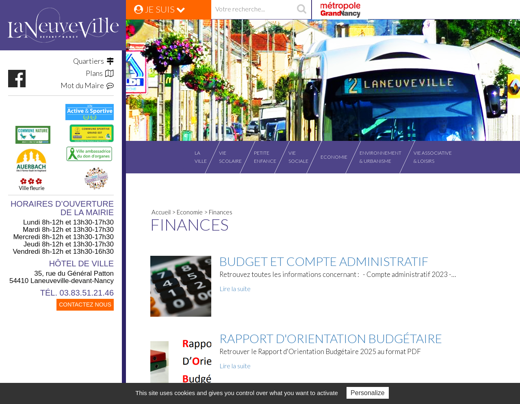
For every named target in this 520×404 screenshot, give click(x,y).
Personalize (368, 392)
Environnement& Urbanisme (380, 157)
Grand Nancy (340, 9)
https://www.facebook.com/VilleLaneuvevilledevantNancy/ (17, 78)
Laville (201, 157)
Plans (100, 73)
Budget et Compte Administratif (324, 261)
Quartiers (93, 60)
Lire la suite (235, 288)
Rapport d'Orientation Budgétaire (330, 338)
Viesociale (298, 157)
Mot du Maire (87, 85)
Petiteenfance (265, 157)
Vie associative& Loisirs (433, 157)
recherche (301, 9)
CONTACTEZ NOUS (85, 304)
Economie (334, 157)
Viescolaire (230, 157)
